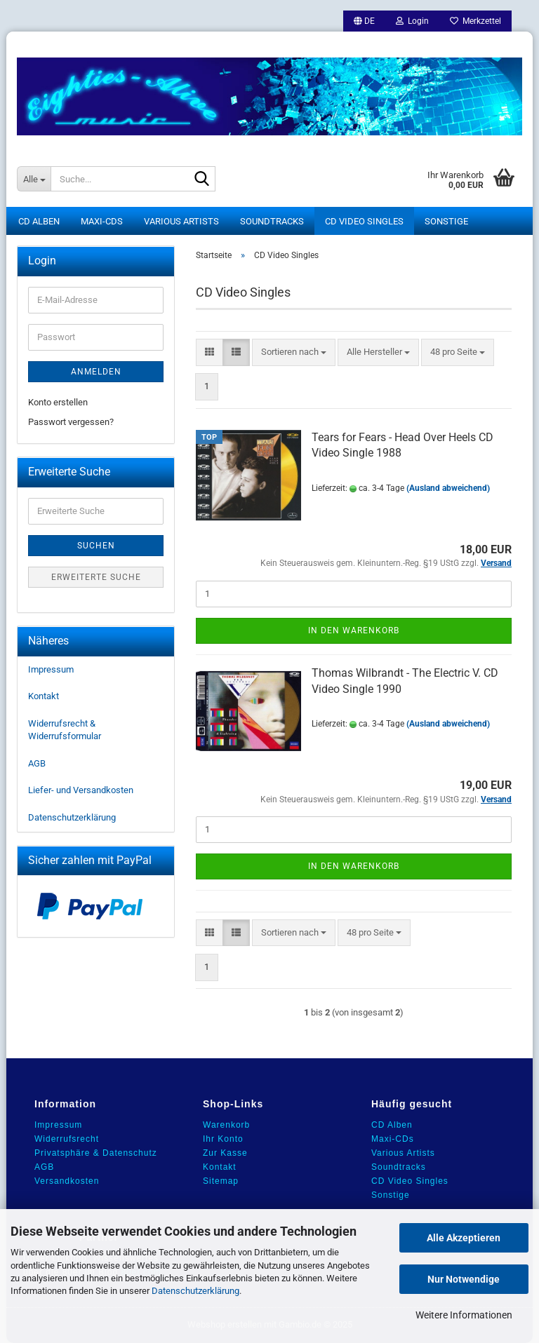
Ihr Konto (223, 1139)
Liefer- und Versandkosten (80, 790)
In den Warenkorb (353, 630)
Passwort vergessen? (71, 422)
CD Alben (39, 221)
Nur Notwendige (463, 1279)
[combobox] (293, 352)
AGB (37, 763)
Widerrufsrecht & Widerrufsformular (64, 730)
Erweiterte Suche (96, 577)
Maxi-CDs (102, 221)
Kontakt (43, 696)
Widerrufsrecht (66, 1139)
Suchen (96, 546)
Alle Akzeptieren (463, 1237)
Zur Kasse (225, 1153)
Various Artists (181, 221)
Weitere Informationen (463, 1315)
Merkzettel (475, 21)
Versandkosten (66, 1181)
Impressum (51, 669)
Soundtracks (272, 221)
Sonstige (446, 221)
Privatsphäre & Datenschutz (95, 1153)
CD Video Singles (364, 221)
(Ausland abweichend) (448, 488)
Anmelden (96, 372)
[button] (364, 21)
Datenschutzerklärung (195, 1290)
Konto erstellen (58, 402)
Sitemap (221, 1181)
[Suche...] (34, 178)
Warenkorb (226, 1125)
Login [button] (412, 21)
